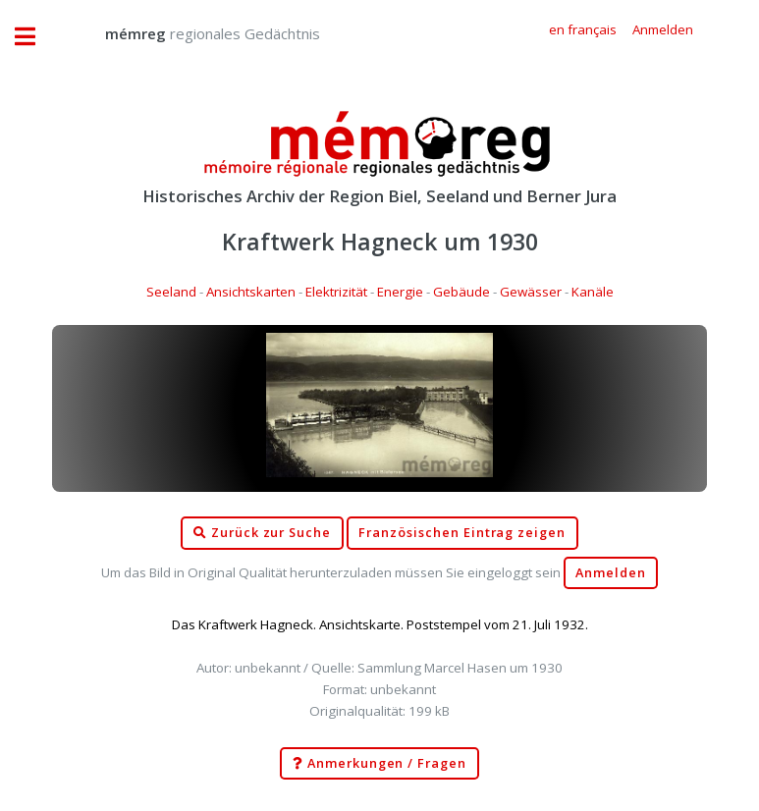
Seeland (171, 291)
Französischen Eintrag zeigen (462, 532)
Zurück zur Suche (262, 533)
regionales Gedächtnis (193, 33)
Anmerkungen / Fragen (379, 764)
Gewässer (531, 291)
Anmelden (610, 573)
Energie (400, 291)
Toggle (35, 37)
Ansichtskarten (251, 291)
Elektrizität (336, 291)
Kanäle (592, 291)
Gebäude (461, 291)
